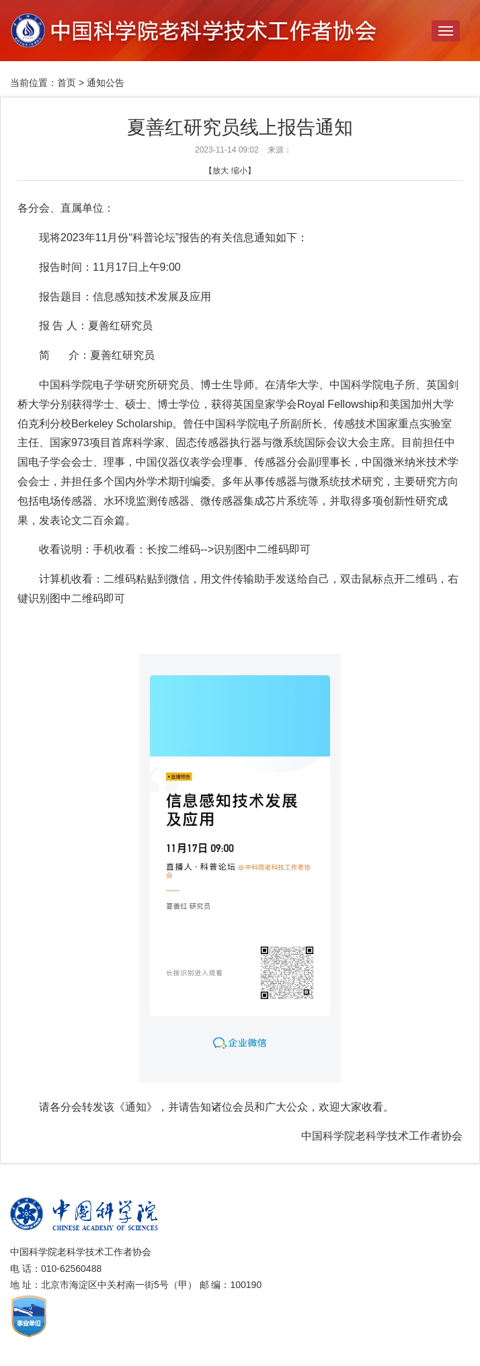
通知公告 (105, 82)
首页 (66, 82)
